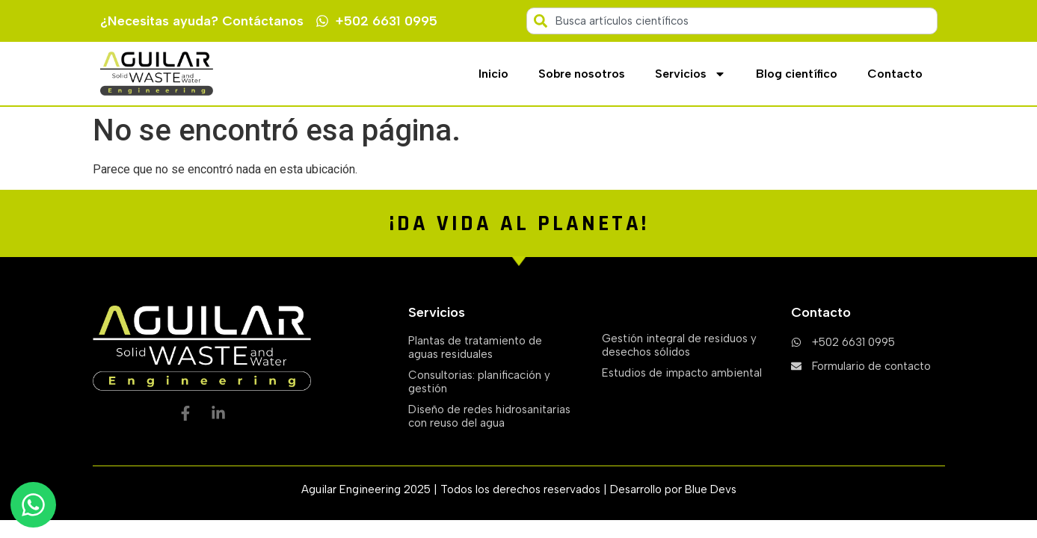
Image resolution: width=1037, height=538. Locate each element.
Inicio (493, 74)
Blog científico (796, 74)
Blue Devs (710, 489)
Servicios (690, 74)
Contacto (895, 74)
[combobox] (732, 20)
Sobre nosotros (581, 74)
